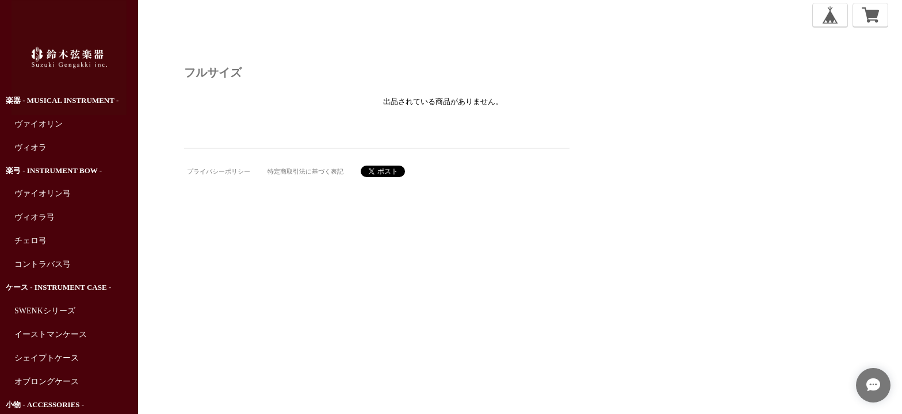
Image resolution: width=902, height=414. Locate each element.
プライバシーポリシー (218, 171)
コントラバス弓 (42, 264)
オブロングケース (46, 381)
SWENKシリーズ (44, 310)
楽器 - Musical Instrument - (62, 100)
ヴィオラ (30, 147)
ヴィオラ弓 (34, 217)
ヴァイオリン (38, 124)
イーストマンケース (50, 334)
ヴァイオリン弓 (42, 193)
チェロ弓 (30, 240)
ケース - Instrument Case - (58, 287)
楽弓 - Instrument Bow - (54, 170)
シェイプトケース (46, 358)
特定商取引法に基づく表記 (305, 171)
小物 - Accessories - (45, 404)
